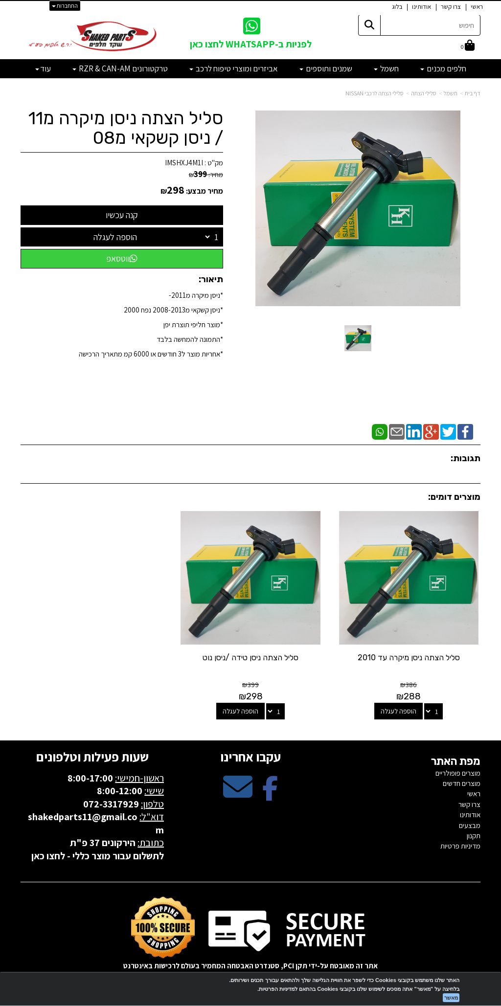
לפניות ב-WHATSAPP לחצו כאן (251, 44)
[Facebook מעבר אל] (270, 795)
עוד (43, 68)
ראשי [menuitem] (477, 6)
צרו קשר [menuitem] (451, 6)
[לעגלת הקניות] (467, 46)
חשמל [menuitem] (386, 68)
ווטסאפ (121, 258)
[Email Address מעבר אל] (237, 795)
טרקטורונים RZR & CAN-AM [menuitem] (120, 68)
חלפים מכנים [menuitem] (443, 68)
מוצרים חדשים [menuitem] (461, 783)
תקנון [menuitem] (473, 835)
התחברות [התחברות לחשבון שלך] (65, 5)
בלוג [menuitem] (397, 6)
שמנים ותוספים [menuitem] (325, 68)
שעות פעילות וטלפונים (92, 756)
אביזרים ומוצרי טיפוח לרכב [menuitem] (233, 68)
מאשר (451, 998)
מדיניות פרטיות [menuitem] (460, 845)
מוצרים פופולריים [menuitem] (457, 773)
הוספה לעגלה (115, 237)
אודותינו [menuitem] (421, 6)
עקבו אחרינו (250, 756)
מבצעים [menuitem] (469, 825)
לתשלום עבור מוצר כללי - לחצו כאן (97, 856)
